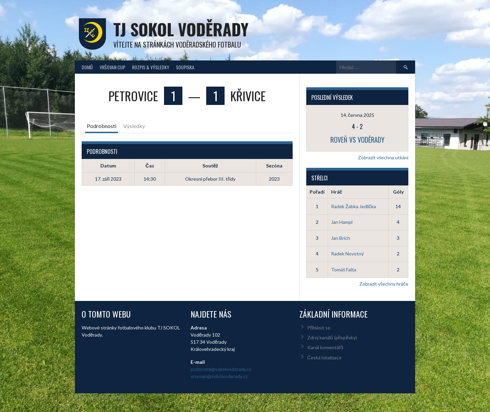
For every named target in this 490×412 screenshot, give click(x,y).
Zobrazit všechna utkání (383, 157)
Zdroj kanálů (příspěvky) (332, 337)
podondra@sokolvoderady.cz (221, 369)
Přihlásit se (319, 327)
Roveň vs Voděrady (357, 140)
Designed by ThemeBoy (392, 397)
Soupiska (185, 67)
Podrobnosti (101, 126)
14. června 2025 (357, 115)
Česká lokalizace (324, 357)
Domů (87, 67)
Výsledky (134, 126)
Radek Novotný (347, 253)
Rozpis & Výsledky (150, 67)
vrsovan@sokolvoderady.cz (219, 376)
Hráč (336, 192)
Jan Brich (340, 238)
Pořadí (317, 192)
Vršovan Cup (112, 67)
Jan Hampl (342, 222)
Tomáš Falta (343, 269)
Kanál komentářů (325, 347)
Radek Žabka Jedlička (353, 206)
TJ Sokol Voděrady (180, 29)
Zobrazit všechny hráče (383, 284)
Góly (398, 192)
